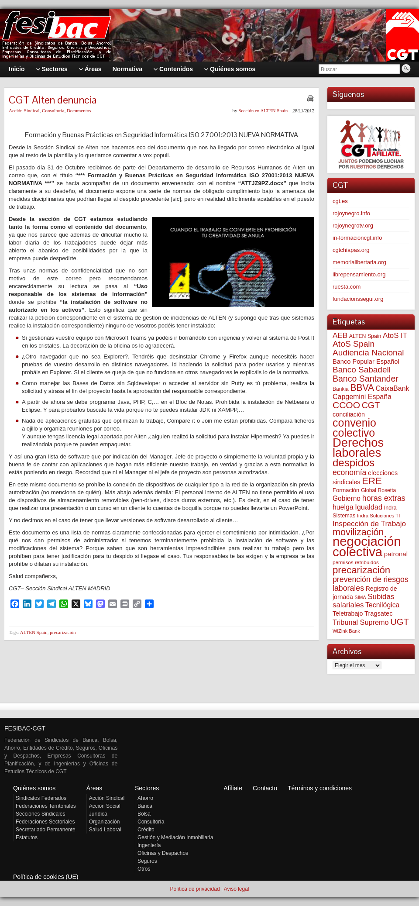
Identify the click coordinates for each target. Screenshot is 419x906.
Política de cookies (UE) (45, 876)
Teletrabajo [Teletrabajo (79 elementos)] (348, 613)
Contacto (265, 788)
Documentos (79, 110)
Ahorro (145, 798)
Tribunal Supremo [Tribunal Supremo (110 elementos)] (361, 622)
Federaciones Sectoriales (45, 822)
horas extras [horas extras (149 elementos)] (383, 498)
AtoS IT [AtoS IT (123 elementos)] (395, 335)
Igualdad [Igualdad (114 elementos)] (368, 507)
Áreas (94, 788)
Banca (144, 806)
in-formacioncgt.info (357, 237)
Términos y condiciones (320, 788)
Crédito (146, 830)
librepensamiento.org (359, 274)
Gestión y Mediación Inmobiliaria (175, 837)
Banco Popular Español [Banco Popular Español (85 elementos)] (366, 361)
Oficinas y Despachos (162, 853)
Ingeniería (149, 845)
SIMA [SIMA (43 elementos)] (360, 597)
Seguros (147, 861)
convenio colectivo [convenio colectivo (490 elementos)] (354, 428)
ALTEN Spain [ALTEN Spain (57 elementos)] (365, 336)
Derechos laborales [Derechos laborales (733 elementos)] (358, 447)
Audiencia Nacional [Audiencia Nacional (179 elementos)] (368, 352)
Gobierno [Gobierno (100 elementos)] (347, 498)
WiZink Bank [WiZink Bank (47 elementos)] (346, 631)
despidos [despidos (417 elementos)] (353, 463)
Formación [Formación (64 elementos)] (346, 490)
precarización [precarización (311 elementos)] (361, 570)
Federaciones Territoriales (46, 806)
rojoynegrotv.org (353, 225)
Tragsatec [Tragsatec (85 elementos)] (378, 613)
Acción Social (104, 806)
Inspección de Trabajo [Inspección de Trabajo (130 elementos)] (369, 523)
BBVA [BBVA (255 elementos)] (362, 387)
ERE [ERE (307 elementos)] (372, 480)
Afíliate (232, 788)
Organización (104, 822)
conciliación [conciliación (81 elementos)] (349, 414)
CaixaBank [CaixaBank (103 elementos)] (392, 388)
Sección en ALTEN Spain (263, 110)
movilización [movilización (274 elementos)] (358, 532)
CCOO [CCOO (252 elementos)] (346, 405)
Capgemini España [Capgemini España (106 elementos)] (362, 396)
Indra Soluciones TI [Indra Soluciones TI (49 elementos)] (378, 515)
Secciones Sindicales (40, 814)
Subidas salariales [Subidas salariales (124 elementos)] (363, 601)
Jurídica (98, 814)
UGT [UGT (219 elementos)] (399, 622)
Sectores (147, 788)
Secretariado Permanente (46, 830)
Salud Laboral (105, 830)
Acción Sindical (24, 110)
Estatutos (27, 837)
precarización (63, 632)
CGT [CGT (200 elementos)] (371, 405)
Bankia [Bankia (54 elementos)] (341, 389)
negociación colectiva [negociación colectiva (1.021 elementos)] (367, 546)
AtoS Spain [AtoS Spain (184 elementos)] (353, 343)
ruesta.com (347, 286)
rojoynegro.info (351, 213)
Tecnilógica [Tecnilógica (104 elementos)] (382, 605)
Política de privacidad (195, 889)
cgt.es (340, 201)
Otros (143, 869)
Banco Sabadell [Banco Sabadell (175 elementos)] (362, 369)
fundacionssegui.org (358, 299)
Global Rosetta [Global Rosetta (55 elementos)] (378, 490)
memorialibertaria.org (359, 262)
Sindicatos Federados (41, 798)
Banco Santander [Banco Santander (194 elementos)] (365, 378)
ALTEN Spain (34, 632)
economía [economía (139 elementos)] (349, 472)
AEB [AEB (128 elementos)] (340, 335)
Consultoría (53, 110)
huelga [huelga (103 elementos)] (343, 507)
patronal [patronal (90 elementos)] (396, 554)
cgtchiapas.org (351, 250)
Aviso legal (236, 889)
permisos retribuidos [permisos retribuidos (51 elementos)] (356, 562)
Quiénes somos (34, 788)
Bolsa (144, 814)
